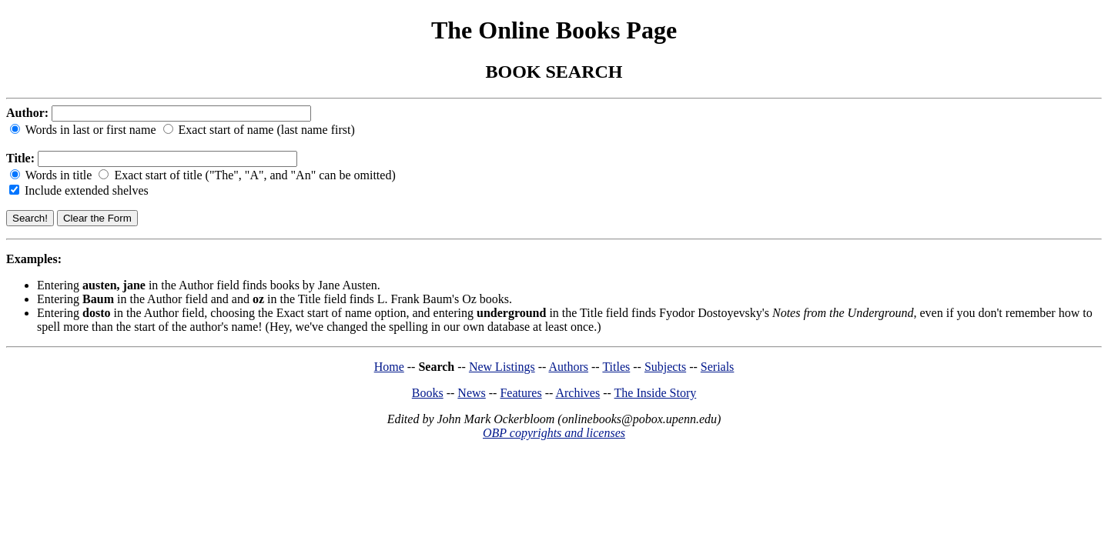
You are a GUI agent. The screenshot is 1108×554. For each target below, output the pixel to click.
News (471, 392)
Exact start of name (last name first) (259, 129)
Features (520, 392)
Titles (616, 366)
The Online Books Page (554, 30)
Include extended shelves (79, 190)
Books (428, 392)
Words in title (52, 175)
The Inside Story (655, 392)
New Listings (502, 366)
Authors (568, 366)
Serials (718, 366)
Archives (577, 392)
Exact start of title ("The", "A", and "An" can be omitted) (247, 175)
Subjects (665, 366)
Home (389, 366)
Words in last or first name (84, 129)
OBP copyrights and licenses (554, 432)
